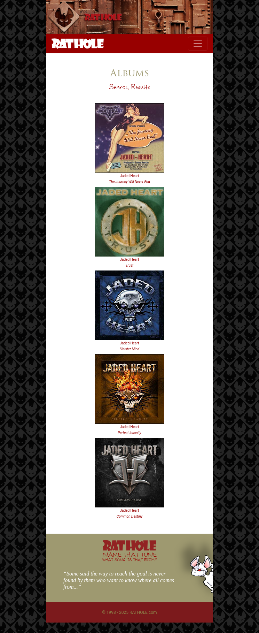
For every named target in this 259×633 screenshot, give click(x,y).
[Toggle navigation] (197, 44)
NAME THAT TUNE (129, 556)
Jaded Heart (129, 176)
